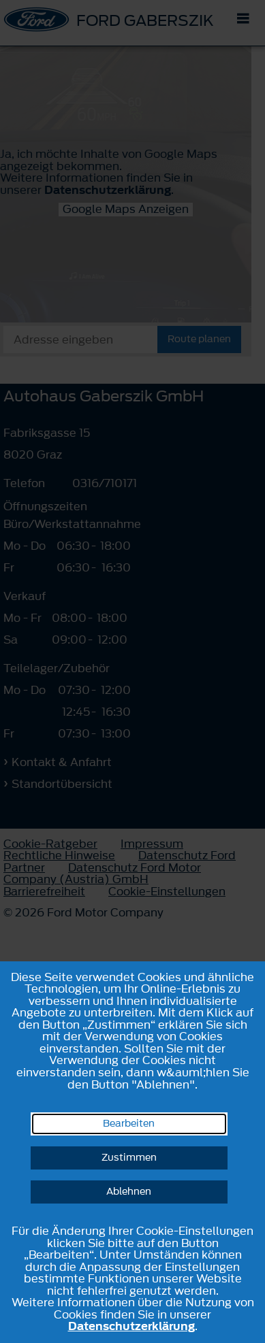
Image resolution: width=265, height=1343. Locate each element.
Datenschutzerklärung (131, 1326)
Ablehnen (128, 1191)
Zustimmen (129, 1157)
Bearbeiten (129, 1123)
